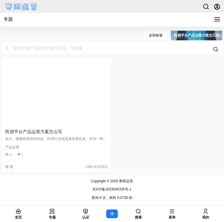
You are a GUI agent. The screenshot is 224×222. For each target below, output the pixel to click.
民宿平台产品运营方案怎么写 (33, 131)
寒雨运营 (125, 181)
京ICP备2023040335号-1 (111, 189)
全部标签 (156, 35)
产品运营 (12, 147)
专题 (8, 19)
